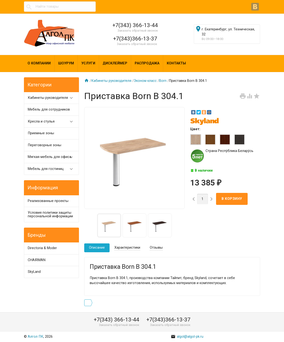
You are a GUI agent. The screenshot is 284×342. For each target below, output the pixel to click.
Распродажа (147, 63)
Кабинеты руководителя (52, 98)
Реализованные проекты (48, 201)
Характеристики (127, 248)
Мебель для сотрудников (49, 109)
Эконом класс (145, 81)
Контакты (176, 63)
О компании (39, 63)
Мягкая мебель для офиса (52, 157)
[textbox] (60, 6)
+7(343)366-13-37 (135, 38)
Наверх (264, 333)
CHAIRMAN (36, 260)
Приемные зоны (41, 133)
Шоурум (66, 63)
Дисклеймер (115, 63)
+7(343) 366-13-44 (135, 25)
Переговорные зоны (44, 145)
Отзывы (156, 248)
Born (163, 81)
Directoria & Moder (42, 248)
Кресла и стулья (52, 122)
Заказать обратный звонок (137, 30)
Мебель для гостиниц (52, 169)
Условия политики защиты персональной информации (50, 214)
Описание (97, 248)
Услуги (88, 63)
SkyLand (34, 272)
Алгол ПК (35, 337)
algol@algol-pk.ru (187, 337)
